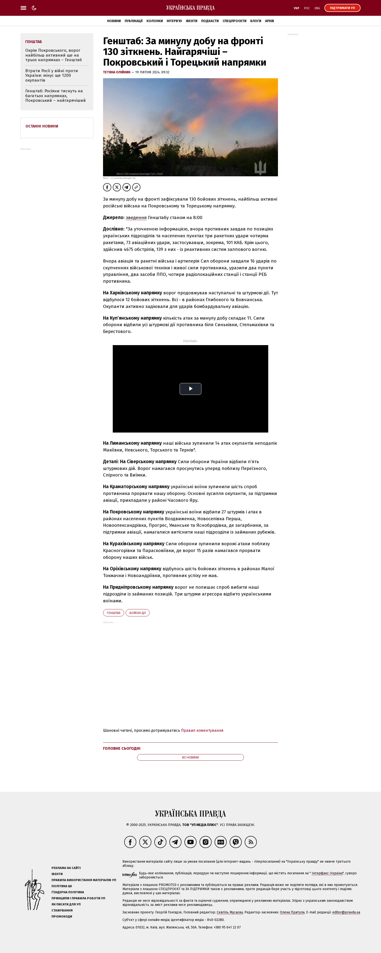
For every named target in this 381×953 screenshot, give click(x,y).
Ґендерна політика (68, 892)
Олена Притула (292, 912)
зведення (136, 217)
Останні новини (42, 126)
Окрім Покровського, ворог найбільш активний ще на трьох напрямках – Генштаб (53, 55)
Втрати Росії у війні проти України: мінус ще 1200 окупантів (51, 75)
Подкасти (210, 21)
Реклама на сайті (66, 868)
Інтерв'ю (174, 21)
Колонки (155, 21)
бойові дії (137, 613)
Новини (114, 21)
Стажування (62, 910)
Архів (269, 21)
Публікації (134, 21)
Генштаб (114, 613)
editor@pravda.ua (346, 912)
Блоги (255, 21)
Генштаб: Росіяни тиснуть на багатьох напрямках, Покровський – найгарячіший (55, 95)
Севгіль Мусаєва (230, 912)
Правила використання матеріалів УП (84, 880)
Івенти (191, 21)
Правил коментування (202, 730)
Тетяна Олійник (117, 72)
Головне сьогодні (121, 748)
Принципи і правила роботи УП (78, 898)
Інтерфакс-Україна (327, 873)
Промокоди (62, 916)
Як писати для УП (66, 904)
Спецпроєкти (234, 21)
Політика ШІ (62, 886)
